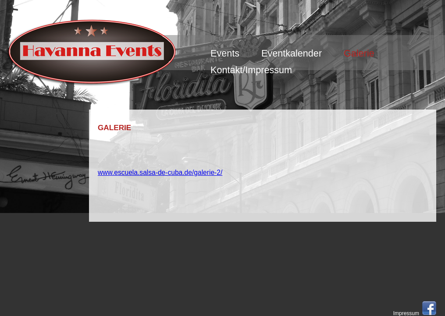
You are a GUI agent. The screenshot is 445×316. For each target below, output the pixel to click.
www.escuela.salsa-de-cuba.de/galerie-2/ (160, 172)
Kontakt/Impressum (251, 69)
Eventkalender (291, 53)
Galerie (359, 53)
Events (224, 53)
